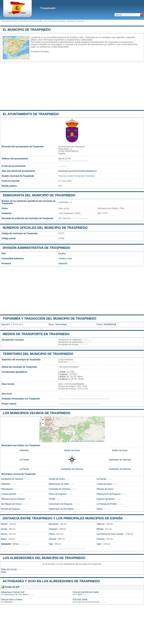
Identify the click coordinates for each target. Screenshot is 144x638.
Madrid (4, 524)
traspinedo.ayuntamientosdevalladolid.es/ (77, 171)
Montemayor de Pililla (59, 484)
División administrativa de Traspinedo (36, 248)
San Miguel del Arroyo (11, 504)
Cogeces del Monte (106, 499)
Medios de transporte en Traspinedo (36, 334)
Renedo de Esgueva (10, 509)
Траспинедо (61, 324)
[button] (43, 420)
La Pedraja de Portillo (107, 504)
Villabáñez (24, 450)
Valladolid (62, 263)
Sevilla (4, 529)
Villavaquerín (7, 489)
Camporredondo (8, 494)
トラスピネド (17, 324)
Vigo (51, 544)
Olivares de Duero (105, 489)
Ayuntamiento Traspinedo (75, 21)
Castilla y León (65, 258)
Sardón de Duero (72, 450)
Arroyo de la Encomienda (87, 602)
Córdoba (101, 539)
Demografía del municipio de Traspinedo (39, 195)
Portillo (52, 499)
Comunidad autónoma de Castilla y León (33, 21)
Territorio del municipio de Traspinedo (38, 354)
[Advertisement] (72, 86)
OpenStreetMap (89, 441)
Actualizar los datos (40, 51)
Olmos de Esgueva (57, 494)
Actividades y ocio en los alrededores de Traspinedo (51, 581)
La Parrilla (24, 460)
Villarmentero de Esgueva (108, 494)
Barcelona (53, 524)
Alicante (52, 539)
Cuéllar (79, 594)
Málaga (100, 529)
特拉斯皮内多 (110, 324)
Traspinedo (48, 8)
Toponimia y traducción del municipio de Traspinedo (49, 318)
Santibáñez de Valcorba (120, 460)
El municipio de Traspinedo (27, 29)
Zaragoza (53, 529)
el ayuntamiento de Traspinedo (31, 114)
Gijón (99, 544)
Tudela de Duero (104, 484)
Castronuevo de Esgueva (60, 504)
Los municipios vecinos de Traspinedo (36, 413)
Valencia (100, 524)
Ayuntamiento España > (10, 21)
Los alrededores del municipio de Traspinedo (44, 558)
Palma (52, 534)
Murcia (4, 534)
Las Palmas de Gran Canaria (110, 534)
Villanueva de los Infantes (13, 499)
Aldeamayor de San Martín (61, 509)
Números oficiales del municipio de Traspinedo (45, 227)
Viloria (99, 509)
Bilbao (4, 539)
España (61, 253)
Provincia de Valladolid (57, 21)
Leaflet (71, 441)
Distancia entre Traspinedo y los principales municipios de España (63, 518)
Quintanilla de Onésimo (59, 489)
